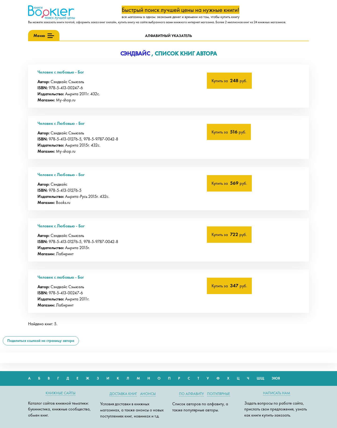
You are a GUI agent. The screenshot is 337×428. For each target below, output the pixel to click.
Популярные (218, 393)
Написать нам (276, 393)
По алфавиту (191, 393)
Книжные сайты (60, 393)
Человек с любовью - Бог (60, 72)
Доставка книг (123, 393)
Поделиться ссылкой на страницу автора (40, 340)
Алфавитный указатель (168, 35)
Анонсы (148, 393)
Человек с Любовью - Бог (60, 123)
